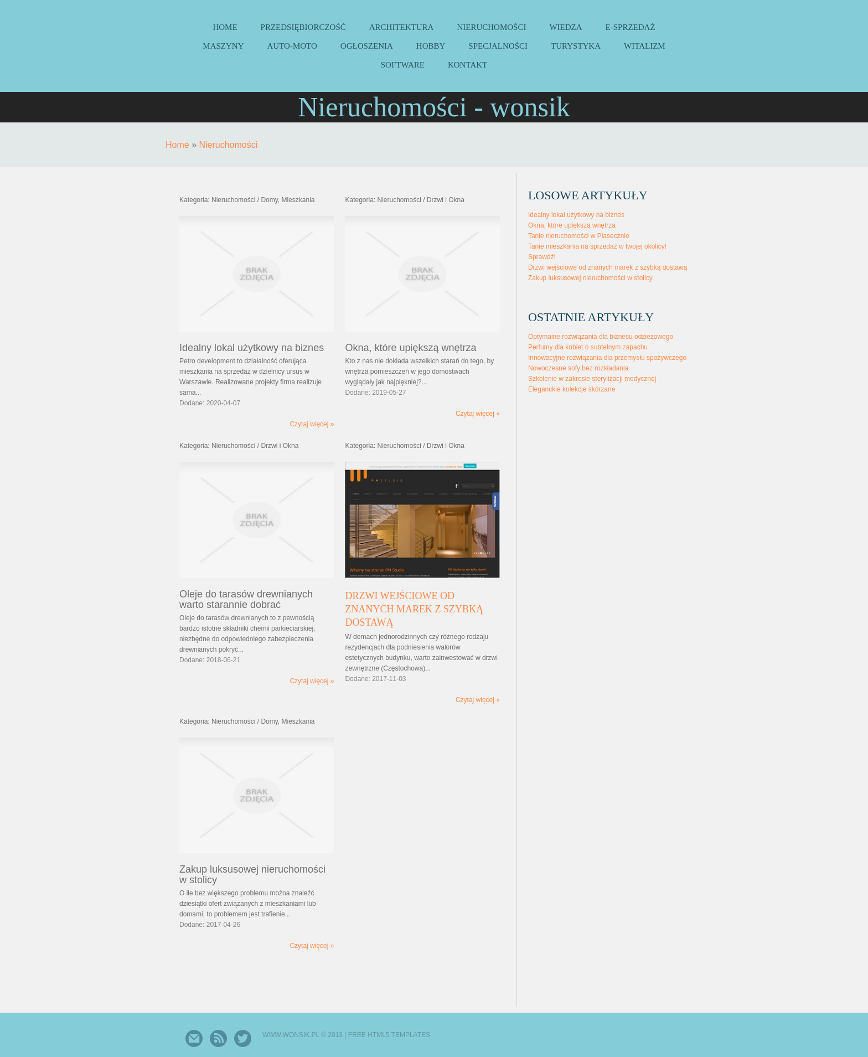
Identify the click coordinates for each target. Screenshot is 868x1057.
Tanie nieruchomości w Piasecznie (578, 236)
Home (177, 144)
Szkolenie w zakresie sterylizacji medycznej (592, 379)
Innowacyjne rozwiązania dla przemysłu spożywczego (607, 358)
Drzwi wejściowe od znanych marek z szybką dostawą (414, 609)
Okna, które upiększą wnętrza (572, 225)
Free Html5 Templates (389, 1035)
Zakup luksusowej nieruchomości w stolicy (590, 278)
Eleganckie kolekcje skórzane (571, 389)
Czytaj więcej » (312, 424)
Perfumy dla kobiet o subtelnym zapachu (588, 347)
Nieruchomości (228, 144)
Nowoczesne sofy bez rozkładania (578, 368)
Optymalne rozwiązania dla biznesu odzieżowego (600, 337)
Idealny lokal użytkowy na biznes (576, 215)
